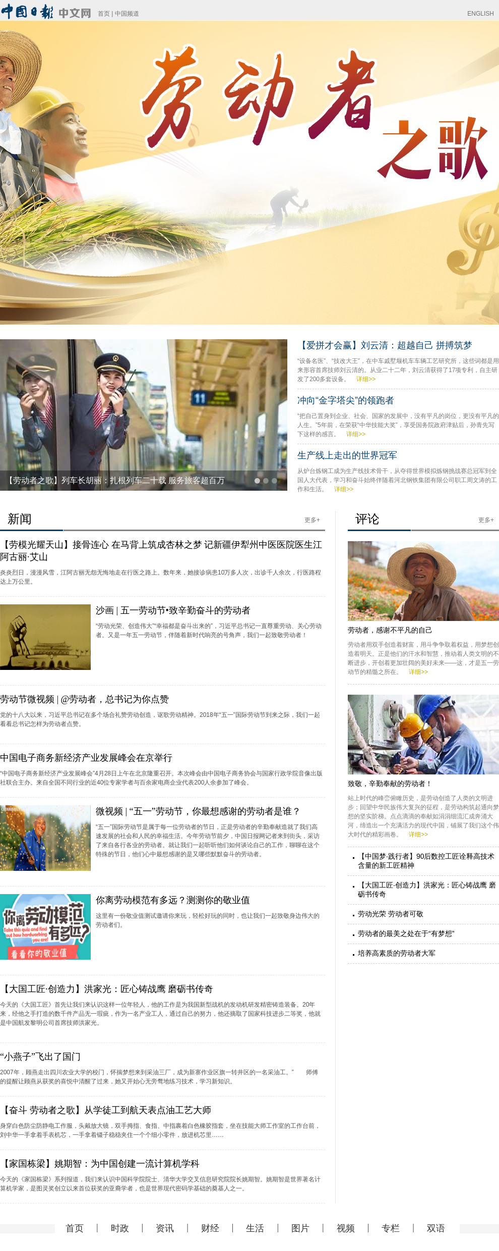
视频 (346, 1228)
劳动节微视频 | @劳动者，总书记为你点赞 (84, 699)
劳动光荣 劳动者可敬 (390, 914)
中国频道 (127, 13)
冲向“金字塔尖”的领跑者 (345, 400)
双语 (436, 1228)
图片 (300, 1228)
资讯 (165, 1228)
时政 (120, 1228)
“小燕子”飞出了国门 (40, 1057)
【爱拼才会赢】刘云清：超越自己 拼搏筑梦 (384, 345)
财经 (210, 1228)
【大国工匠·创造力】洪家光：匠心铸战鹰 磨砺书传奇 (106, 989)
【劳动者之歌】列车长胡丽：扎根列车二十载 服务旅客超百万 (115, 480)
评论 (367, 519)
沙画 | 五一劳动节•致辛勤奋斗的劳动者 (173, 610)
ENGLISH (480, 13)
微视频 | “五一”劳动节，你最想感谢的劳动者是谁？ (198, 811)
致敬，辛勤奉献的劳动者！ (390, 783)
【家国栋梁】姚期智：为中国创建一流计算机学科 (100, 1164)
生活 (255, 1228)
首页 (104, 13)
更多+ (312, 520)
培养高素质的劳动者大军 (396, 953)
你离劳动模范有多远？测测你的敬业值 (173, 900)
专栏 (391, 1228)
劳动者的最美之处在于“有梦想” (406, 933)
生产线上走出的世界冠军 (347, 455)
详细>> (366, 379)
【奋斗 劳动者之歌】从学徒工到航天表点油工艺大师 (105, 1110)
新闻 (20, 519)
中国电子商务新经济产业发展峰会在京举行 (86, 758)
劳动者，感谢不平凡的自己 (390, 630)
